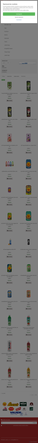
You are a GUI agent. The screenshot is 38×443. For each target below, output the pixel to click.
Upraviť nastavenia (19, 17)
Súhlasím (19, 14)
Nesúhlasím (19, 19)
